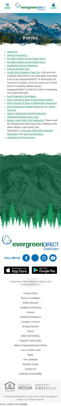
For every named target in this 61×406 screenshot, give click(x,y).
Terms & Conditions (30, 298)
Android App (44, 270)
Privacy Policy (30, 293)
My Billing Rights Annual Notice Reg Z (26, 62)
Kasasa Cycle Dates (30, 340)
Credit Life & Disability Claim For (23, 72)
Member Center (30, 364)
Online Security (30, 302)
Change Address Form (18, 69)
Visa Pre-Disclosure (33, 134)
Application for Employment (21, 137)
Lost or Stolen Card (30, 350)
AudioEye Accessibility (30, 373)
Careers (31, 312)
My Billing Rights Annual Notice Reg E (26, 58)
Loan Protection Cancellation (21, 96)
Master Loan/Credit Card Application (25, 120)
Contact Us (30, 369)
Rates (30, 354)
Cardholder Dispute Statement (22, 65)
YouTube (53, 258)
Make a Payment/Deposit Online (30, 345)
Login (53, 6)
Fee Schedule (30, 359)
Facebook (26, 258)
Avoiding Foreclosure (30, 307)
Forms (30, 331)
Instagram (44, 258)
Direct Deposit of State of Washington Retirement (32, 103)
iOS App (16, 270)
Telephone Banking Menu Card (22, 117)
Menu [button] (7, 6)
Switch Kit (12, 52)
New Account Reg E (17, 55)
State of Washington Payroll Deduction (26, 113)
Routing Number (30, 326)
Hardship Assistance (30, 317)
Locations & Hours (30, 321)
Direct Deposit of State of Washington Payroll (30, 99)
